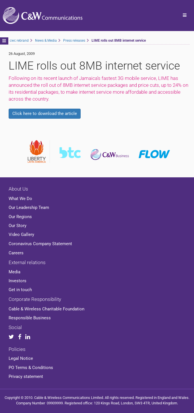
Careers (16, 253)
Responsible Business (30, 317)
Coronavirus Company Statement (40, 243)
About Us (18, 189)
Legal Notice (21, 358)
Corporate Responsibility (35, 299)
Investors (17, 280)
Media (14, 271)
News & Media (46, 41)
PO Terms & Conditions (31, 367)
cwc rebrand (19, 41)
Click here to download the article (44, 113)
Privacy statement (26, 376)
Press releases (74, 41)
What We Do (20, 198)
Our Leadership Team (29, 207)
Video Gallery (21, 234)
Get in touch (20, 289)
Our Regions (20, 216)
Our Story (17, 225)
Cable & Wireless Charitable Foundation (46, 309)
